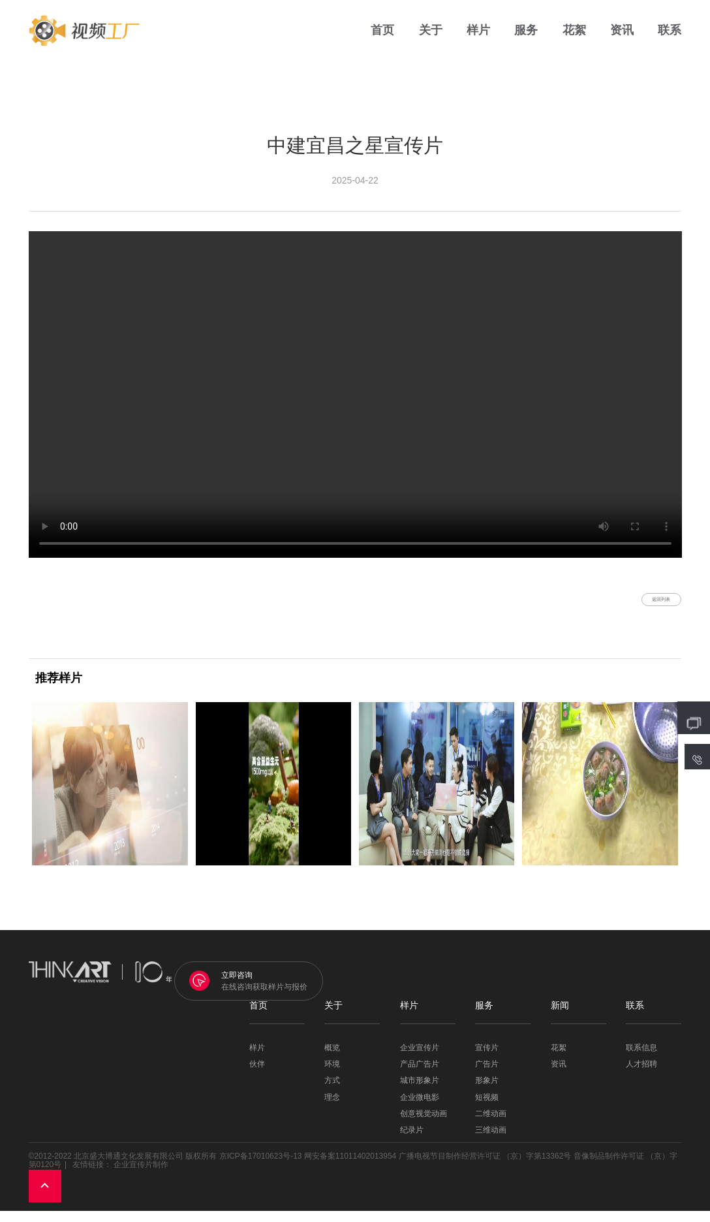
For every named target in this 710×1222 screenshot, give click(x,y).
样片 (478, 39)
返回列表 (643, 605)
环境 (332, 1075)
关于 (430, 39)
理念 (332, 1108)
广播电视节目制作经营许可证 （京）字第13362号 (485, 1167)
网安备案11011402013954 (350, 1167)
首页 (382, 39)
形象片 (487, 1091)
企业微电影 (419, 1108)
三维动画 (490, 1140)
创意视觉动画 (423, 1124)
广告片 (487, 1075)
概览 (332, 1059)
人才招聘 (641, 1075)
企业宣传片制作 (141, 1175)
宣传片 (487, 1059)
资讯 (622, 39)
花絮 (574, 39)
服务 (526, 39)
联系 (669, 39)
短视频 (487, 1108)
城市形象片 (419, 1091)
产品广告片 (419, 1075)
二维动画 (490, 1124)
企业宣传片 (419, 1059)
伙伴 (257, 1075)
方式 (332, 1091)
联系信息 (641, 1059)
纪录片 (412, 1140)
